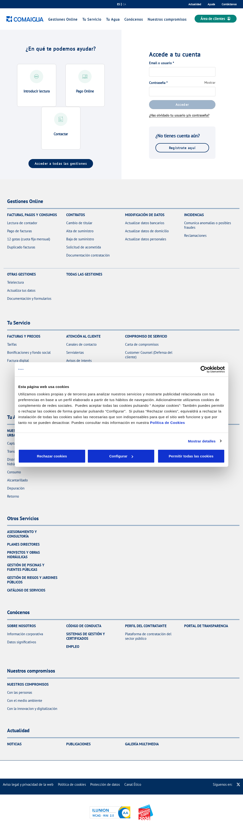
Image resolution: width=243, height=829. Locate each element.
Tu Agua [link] (113, 19)
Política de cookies (72, 784)
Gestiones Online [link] (63, 19)
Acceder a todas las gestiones (61, 163)
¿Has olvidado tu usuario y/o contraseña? (179, 115)
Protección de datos (105, 784)
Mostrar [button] (209, 82)
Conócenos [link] (133, 19)
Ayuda (211, 4)
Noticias (14, 744)
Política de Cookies (167, 423)
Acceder (182, 104)
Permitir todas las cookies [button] (190, 456)
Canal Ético (132, 784)
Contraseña (158, 83)
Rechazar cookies (40, 456)
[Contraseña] (182, 91)
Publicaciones (78, 744)
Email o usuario (161, 63)
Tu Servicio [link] (91, 19)
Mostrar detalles (202, 441)
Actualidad (194, 4)
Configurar (86, 456)
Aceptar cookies (131, 456)
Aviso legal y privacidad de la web (28, 784)
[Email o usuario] (182, 72)
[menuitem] (28, 784)
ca (124, 4)
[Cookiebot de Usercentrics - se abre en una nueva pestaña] (204, 369)
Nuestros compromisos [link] (167, 19)
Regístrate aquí (182, 147)
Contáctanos (229, 4)
